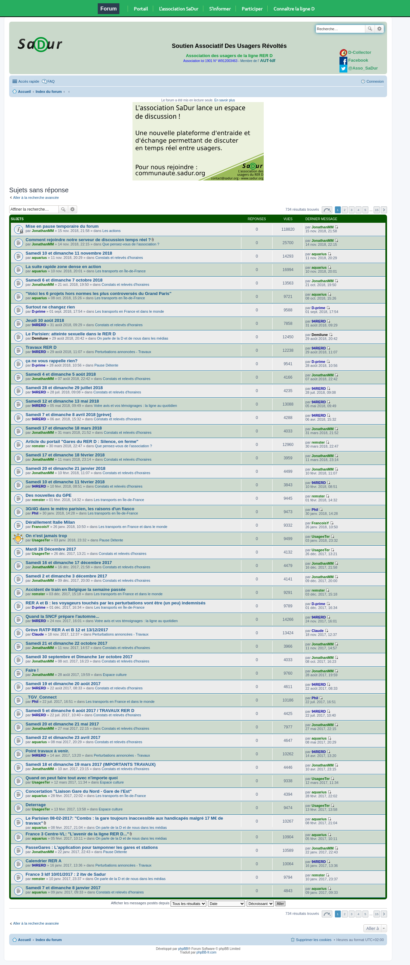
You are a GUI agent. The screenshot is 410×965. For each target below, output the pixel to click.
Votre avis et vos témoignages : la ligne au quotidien (135, 406)
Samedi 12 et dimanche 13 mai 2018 (62, 401)
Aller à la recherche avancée (36, 197)
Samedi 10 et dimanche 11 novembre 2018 (69, 253)
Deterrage (36, 804)
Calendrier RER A (43, 860)
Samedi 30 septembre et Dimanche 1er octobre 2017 (79, 656)
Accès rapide (28, 81)
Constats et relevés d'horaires (119, 258)
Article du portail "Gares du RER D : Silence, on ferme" (82, 441)
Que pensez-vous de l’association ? (130, 244)
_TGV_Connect (41, 697)
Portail (141, 8)
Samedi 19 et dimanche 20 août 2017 (63, 683)
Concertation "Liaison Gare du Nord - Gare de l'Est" (79, 791)
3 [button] (352, 210)
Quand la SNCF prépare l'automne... (62, 616)
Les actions (111, 231)
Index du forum (49, 92)
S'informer (220, 8)
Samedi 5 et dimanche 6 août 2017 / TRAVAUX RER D (80, 710)
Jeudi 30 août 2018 (45, 320)
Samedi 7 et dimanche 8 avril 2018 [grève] (68, 414)
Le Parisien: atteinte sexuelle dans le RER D (71, 333)
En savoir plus (224, 100)
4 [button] (358, 210)
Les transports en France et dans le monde (129, 311)
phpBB (183, 949)
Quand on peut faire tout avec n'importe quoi (72, 777)
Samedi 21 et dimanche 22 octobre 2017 (66, 643)
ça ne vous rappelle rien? (51, 360)
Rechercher (370, 29)
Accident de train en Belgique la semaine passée (76, 589)
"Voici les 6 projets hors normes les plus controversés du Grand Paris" (99, 293)
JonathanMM (43, 231)
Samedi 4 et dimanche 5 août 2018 (61, 374)
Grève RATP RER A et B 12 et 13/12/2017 (67, 629)
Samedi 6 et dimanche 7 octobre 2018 (64, 280)
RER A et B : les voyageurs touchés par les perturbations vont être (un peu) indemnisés (116, 602)
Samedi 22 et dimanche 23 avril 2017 (63, 737)
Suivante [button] (384, 209)
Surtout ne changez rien (50, 306)
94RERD (39, 325)
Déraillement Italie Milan (50, 522)
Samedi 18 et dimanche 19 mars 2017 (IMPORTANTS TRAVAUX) (90, 764)
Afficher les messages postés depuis (158, 903)
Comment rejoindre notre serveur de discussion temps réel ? (88, 239)
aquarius (39, 258)
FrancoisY (40, 527)
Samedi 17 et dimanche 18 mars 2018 (64, 428)
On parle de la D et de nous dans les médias (132, 338)
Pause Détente (106, 365)
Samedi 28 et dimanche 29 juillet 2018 (64, 387)
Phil (35, 513)
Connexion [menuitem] (375, 81)
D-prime (39, 311)
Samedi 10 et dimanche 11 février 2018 (65, 481)
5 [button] (365, 210)
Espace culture (115, 675)
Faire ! (32, 670)
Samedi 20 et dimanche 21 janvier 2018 (65, 468)
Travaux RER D (41, 347)
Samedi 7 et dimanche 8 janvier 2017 (63, 887)
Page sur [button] (327, 209)
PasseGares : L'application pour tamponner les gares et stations (92, 847)
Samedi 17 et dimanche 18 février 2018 (65, 454)
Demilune (40, 338)
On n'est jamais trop (46, 535)
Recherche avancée (379, 29)
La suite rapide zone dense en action (63, 266)
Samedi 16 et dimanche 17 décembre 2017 (69, 562)
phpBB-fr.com (206, 952)
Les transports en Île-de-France (120, 271)
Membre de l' (257, 61)
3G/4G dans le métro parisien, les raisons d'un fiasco (80, 508)
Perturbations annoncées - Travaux (123, 352)
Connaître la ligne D (294, 8)
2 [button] (345, 210)
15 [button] (377, 210)
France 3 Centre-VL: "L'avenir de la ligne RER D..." (77, 833)
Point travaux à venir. (47, 750)
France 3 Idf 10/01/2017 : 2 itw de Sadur (66, 874)
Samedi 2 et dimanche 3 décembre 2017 (66, 576)
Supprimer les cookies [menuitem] (313, 940)
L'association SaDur (178, 8)
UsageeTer (41, 540)
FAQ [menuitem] (51, 81)
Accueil (24, 92)
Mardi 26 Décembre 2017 (51, 549)
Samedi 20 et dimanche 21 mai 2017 (62, 724)
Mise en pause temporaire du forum (62, 226)
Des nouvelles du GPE (49, 495)
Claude (38, 634)
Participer (252, 8)
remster (38, 446)
